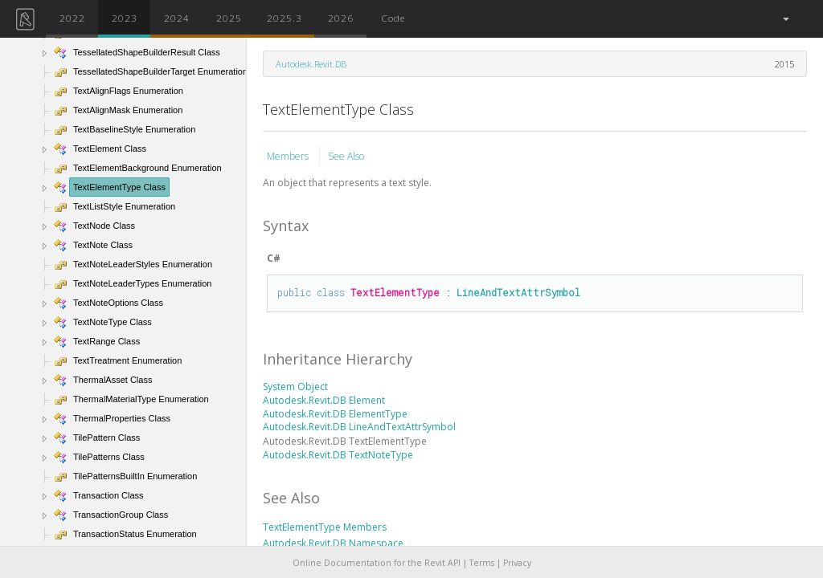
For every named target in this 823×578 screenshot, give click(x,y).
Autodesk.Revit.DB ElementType (335, 414)
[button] (785, 19)
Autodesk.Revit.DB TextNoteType (338, 455)
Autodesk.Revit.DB (311, 64)
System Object (295, 386)
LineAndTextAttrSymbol (518, 292)
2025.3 (284, 17)
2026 (341, 17)
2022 (72, 17)
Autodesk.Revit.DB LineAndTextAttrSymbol (359, 427)
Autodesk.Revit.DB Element (324, 400)
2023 (124, 17)
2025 (229, 17)
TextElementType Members (325, 527)
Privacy (517, 562)
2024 (177, 17)
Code (393, 17)
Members (289, 156)
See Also (346, 156)
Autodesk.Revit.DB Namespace (333, 543)
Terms (481, 562)
